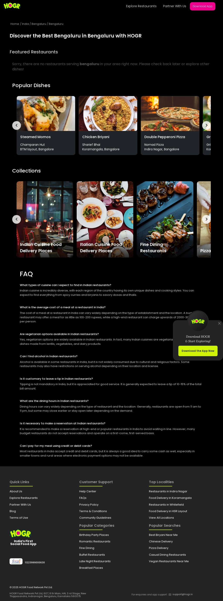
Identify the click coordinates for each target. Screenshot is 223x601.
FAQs (82, 498)
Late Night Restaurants (95, 561)
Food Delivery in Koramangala (170, 498)
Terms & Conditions (93, 511)
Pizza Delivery (158, 548)
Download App (203, 6)
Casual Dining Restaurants (167, 555)
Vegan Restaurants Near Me (169, 561)
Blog (13, 511)
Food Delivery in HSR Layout (168, 511)
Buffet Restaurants (92, 555)
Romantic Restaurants (94, 541)
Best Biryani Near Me (163, 535)
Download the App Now (198, 351)
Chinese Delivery (161, 541)
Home (14, 24)
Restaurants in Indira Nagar (168, 491)
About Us (16, 491)
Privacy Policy (88, 505)
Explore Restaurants (141, 6)
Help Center (87, 491)
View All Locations (161, 518)
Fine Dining (86, 548)
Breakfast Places (91, 568)
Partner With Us (174, 6)
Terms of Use (19, 518)
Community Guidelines (95, 518)
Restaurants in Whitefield (166, 505)
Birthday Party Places (94, 535)
